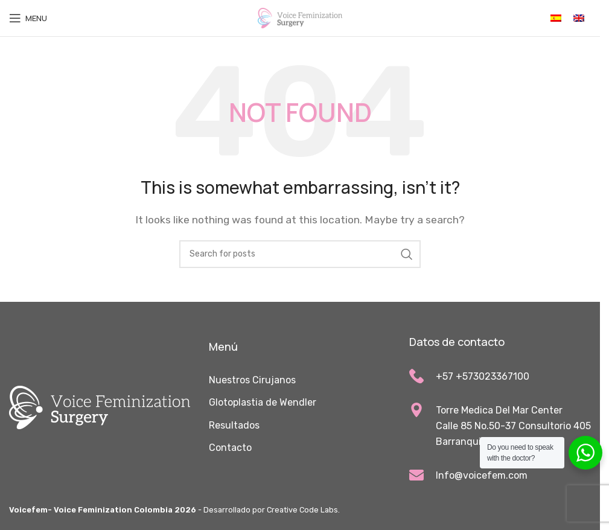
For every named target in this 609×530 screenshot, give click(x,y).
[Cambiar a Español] (555, 18)
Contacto (230, 447)
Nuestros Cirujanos (252, 380)
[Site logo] (300, 17)
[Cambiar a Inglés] (578, 18)
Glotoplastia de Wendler (262, 402)
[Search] (300, 254)
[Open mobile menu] (28, 18)
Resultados (234, 425)
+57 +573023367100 (482, 376)
